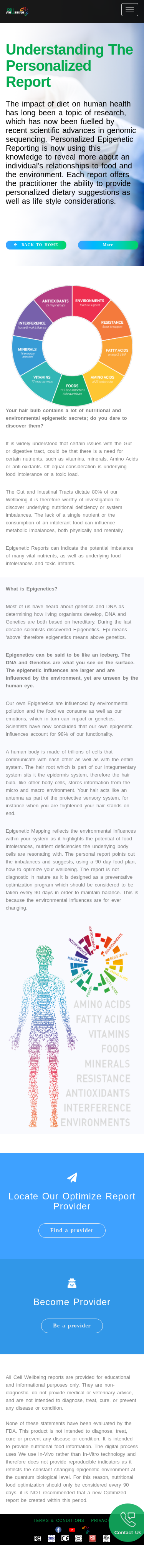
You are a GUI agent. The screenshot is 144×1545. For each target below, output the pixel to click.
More (108, 245)
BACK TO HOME (36, 245)
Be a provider (72, 1326)
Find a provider (72, 1230)
